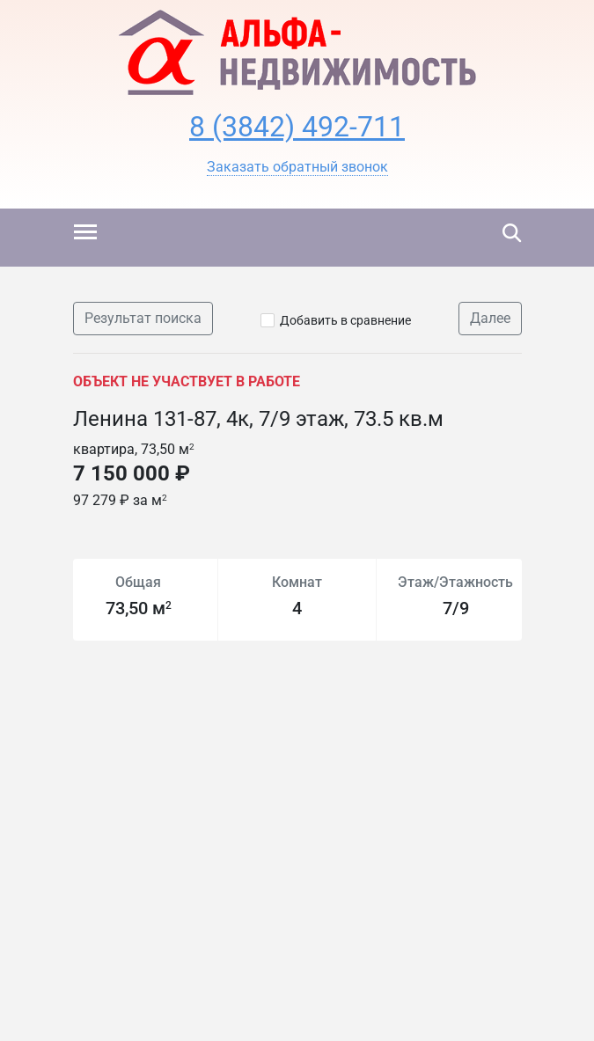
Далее (490, 318)
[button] (297, 167)
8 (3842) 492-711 (297, 126)
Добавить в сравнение (345, 320)
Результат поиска (143, 318)
